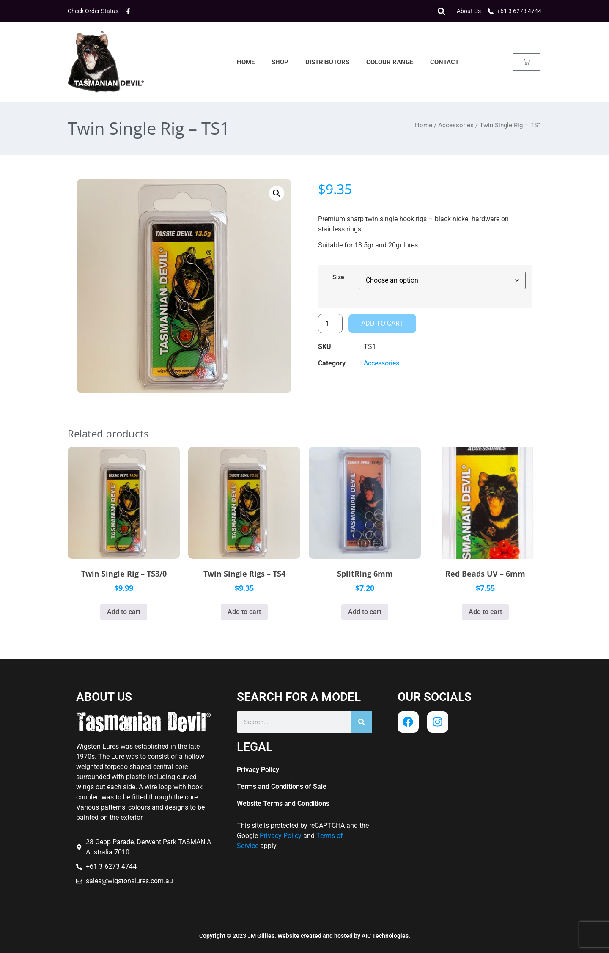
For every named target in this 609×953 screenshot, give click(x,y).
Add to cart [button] (123, 612)
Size (338, 277)
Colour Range (389, 62)
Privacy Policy (258, 770)
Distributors (327, 62)
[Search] (361, 722)
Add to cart (382, 323)
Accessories (456, 125)
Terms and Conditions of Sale (281, 787)
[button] (441, 11)
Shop (280, 62)
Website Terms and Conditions (283, 803)
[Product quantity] (330, 323)
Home (246, 62)
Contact (444, 62)
